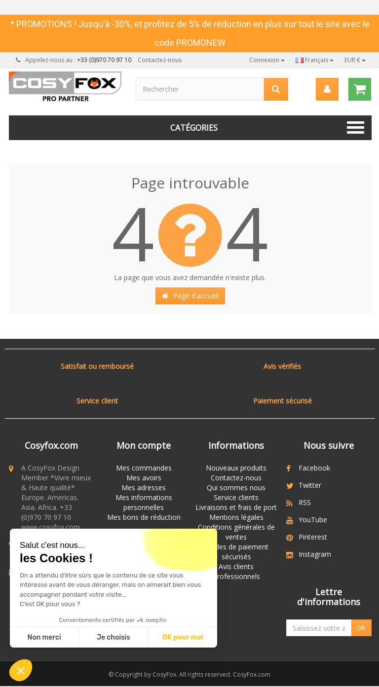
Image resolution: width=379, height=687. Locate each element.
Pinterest (313, 537)
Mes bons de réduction (144, 517)
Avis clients (236, 566)
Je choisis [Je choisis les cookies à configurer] (113, 637)
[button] (21, 670)
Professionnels (236, 576)
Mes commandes (144, 467)
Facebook (314, 467)
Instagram (315, 554)
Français (315, 60)
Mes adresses (143, 487)
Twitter (310, 485)
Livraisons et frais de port (236, 507)
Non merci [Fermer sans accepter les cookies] (44, 637)
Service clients (236, 497)
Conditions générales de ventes (236, 532)
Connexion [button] (267, 60)
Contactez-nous (160, 60)
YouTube (313, 519)
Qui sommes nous (236, 487)
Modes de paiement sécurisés (236, 551)
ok (361, 631)
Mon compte (143, 445)
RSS (305, 502)
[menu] (327, 89)
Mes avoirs (143, 477)
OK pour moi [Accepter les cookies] (182, 637)
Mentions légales (236, 517)
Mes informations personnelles (143, 502)
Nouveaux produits (236, 467)
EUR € (355, 60)
